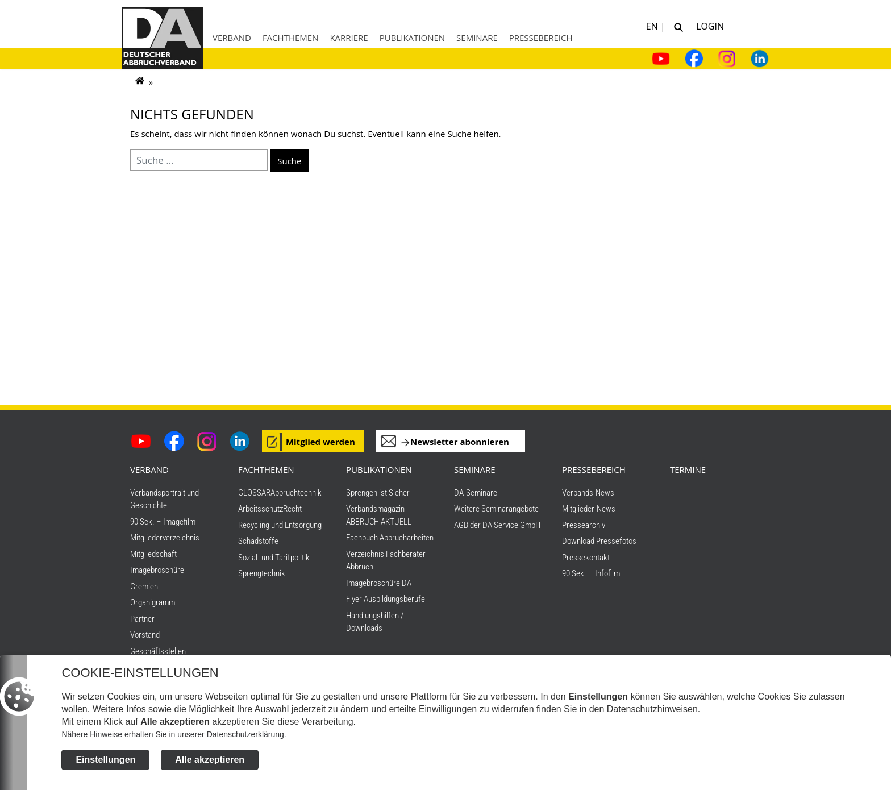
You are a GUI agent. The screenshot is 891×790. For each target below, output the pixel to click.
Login (708, 25)
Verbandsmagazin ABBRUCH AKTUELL (378, 515)
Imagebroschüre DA (378, 583)
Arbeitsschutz (260, 509)
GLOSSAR (254, 493)
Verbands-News (588, 493)
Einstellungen (105, 759)
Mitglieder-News (588, 509)
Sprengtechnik (261, 573)
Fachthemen (291, 37)
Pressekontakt (586, 557)
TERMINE (688, 469)
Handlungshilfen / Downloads (374, 622)
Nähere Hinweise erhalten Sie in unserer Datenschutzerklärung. (173, 734)
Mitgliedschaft (153, 554)
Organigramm (152, 602)
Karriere (349, 37)
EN (653, 25)
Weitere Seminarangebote (496, 509)
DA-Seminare (475, 493)
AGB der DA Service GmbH (497, 525)
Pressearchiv (583, 525)
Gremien (144, 586)
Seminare (477, 37)
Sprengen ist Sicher (378, 493)
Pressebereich (541, 37)
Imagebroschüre (157, 570)
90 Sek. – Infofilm (591, 573)
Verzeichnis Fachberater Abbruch (386, 560)
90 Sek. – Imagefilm (162, 522)
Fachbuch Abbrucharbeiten (390, 538)
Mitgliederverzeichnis (164, 538)
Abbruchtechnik (296, 493)
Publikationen (412, 37)
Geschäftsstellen (158, 651)
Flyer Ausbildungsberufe (385, 599)
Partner (142, 619)
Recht (292, 509)
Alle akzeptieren (209, 759)
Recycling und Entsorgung (280, 525)
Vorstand (145, 635)
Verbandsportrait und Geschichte (164, 499)
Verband (232, 37)
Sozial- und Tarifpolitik (274, 557)
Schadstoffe (258, 541)
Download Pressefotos (599, 541)
